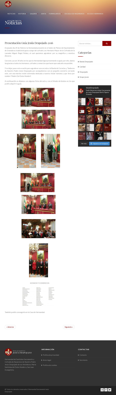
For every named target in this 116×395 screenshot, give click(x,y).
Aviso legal (47, 360)
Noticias (11, 14)
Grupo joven (84, 77)
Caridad (82, 67)
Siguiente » (69, 327)
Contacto (83, 355)
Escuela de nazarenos (74, 14)
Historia (22, 14)
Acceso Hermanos (95, 14)
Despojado (84, 72)
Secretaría (83, 360)
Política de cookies (50, 365)
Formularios (55, 14)
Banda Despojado (86, 62)
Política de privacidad (51, 355)
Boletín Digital (15, 21)
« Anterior (10, 327)
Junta (43, 14)
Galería (34, 14)
